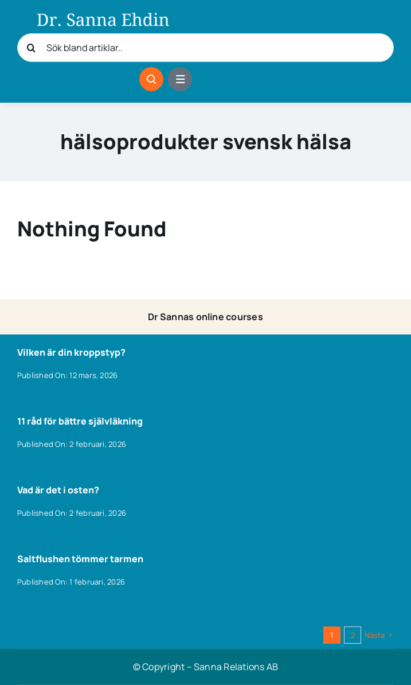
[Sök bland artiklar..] (205, 47)
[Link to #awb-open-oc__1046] (151, 79)
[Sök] (31, 47)
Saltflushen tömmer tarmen (80, 558)
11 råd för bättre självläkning (80, 421)
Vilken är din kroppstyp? (71, 352)
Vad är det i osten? (58, 490)
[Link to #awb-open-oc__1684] (180, 79)
